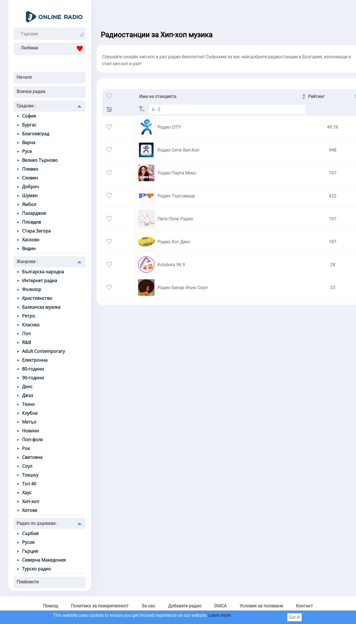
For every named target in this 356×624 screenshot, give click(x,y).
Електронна (34, 360)
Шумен (30, 195)
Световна (32, 457)
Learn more (219, 615)
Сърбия (30, 533)
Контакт (304, 606)
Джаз (27, 395)
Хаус (26, 493)
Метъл (29, 422)
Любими (53, 49)
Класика (30, 325)
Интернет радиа (39, 280)
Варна (28, 142)
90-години (33, 378)
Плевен (30, 169)
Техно (28, 404)
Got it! (294, 617)
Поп (26, 333)
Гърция (30, 551)
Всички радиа (31, 91)
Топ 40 (29, 484)
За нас (148, 606)
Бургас (29, 125)
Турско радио (36, 569)
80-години (33, 369)
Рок (26, 448)
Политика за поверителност (100, 606)
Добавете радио (184, 606)
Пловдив (31, 222)
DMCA (220, 606)
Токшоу (30, 475)
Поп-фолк (32, 440)
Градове (26, 106)
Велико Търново (40, 160)
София (29, 116)
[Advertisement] (223, 14)
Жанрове (27, 261)
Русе (27, 151)
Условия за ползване (261, 606)
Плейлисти (28, 582)
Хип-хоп (30, 501)
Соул (27, 466)
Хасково (30, 240)
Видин (29, 248)
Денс (27, 387)
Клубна (30, 413)
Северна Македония (44, 560)
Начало (24, 77)
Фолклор (31, 289)
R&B (26, 342)
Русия (28, 542)
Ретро (28, 316)
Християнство (37, 298)
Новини (30, 431)
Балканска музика (41, 307)
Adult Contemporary (43, 351)
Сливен (30, 178)
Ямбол (29, 204)
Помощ (50, 606)
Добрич (30, 187)
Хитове (29, 510)
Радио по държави (37, 523)
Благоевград (35, 134)
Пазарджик (34, 213)
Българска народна (43, 272)
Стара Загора (36, 231)
